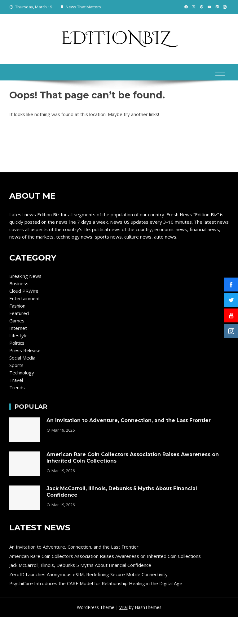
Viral (123, 607)
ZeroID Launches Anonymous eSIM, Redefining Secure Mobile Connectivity (88, 574)
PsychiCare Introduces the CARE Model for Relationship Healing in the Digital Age (95, 583)
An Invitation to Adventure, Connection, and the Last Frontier (128, 420)
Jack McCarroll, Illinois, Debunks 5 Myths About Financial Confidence (80, 565)
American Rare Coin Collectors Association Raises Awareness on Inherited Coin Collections (105, 556)
